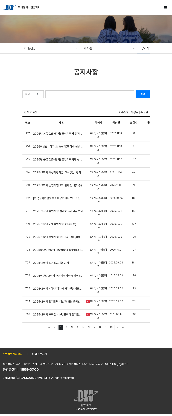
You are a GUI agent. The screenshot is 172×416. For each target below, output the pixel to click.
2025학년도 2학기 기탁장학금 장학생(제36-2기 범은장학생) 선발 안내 (58, 250)
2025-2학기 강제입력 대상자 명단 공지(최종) (58, 301)
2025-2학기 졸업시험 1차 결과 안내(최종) (57, 237)
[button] (48, 48)
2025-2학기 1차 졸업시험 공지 (51, 263)
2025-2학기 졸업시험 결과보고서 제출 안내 (58, 211)
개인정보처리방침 (12, 354)
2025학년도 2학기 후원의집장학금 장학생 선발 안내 (58, 275)
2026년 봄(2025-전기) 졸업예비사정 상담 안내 (58, 159)
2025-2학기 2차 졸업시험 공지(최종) (54, 224)
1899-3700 (29, 369)
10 (111, 327)
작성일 (134, 112)
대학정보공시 (39, 354)
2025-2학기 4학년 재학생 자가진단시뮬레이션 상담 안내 (58, 288)
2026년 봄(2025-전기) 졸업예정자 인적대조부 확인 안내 (58, 133)
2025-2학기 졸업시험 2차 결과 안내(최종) (57, 185)
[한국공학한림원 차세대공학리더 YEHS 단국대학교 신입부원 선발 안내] (58, 198)
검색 (143, 94)
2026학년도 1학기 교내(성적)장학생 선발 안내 (58, 146)
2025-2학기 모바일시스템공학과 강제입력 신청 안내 (58, 314)
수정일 (144, 112)
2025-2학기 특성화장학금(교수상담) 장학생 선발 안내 (58, 172)
